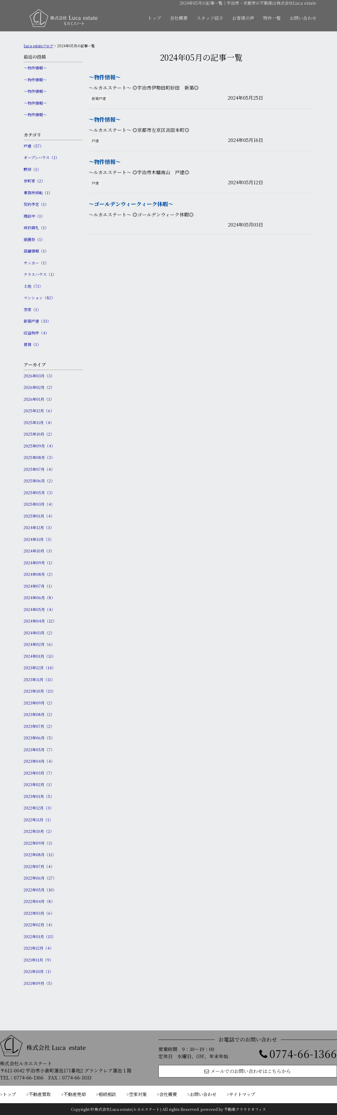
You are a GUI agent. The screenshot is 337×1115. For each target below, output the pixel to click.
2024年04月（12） (40, 621)
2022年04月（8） (39, 901)
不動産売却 (75, 1094)
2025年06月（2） (39, 481)
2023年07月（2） (39, 726)
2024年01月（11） (40, 656)
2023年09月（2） (39, 703)
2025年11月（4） (39, 422)
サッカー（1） (36, 263)
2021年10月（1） (38, 971)
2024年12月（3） (39, 527)
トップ (154, 18)
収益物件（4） (36, 333)
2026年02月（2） (39, 387)
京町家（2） (34, 181)
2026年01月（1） (39, 399)
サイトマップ (242, 1094)
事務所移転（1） (38, 192)
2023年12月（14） (40, 667)
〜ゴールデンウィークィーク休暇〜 (131, 204)
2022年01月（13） (40, 936)
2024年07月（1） (39, 586)
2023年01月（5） (39, 796)
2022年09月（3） (39, 843)
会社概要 (179, 18)
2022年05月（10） (40, 890)
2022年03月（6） (39, 913)
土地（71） (33, 286)
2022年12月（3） (39, 808)
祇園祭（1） (34, 239)
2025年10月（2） (39, 434)
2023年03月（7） (39, 773)
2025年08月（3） (39, 457)
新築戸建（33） (37, 321)
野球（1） (32, 169)
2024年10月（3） (39, 551)
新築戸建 (99, 98)
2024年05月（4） (39, 609)
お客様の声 (243, 18)
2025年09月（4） (39, 446)
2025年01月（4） (39, 516)
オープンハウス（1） (41, 157)
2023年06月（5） (39, 738)
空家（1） (32, 309)
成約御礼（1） (36, 227)
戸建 (95, 140)
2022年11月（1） (38, 819)
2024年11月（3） (39, 539)
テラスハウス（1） (40, 274)
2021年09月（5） (39, 983)
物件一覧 (272, 18)
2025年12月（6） (39, 410)
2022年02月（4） (39, 924)
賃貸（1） (32, 344)
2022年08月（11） (40, 854)
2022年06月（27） (40, 878)
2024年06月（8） (39, 597)
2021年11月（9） (38, 960)
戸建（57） (33, 146)
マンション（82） (39, 297)
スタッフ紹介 (210, 18)
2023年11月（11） (39, 679)
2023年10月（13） (40, 691)
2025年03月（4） (39, 504)
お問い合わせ (303, 18)
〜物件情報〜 (35, 68)
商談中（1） (34, 216)
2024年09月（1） (39, 562)
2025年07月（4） (39, 469)
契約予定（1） (36, 204)
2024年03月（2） (39, 633)
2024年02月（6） (39, 644)
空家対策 (138, 1094)
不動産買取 (40, 1094)
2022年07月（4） (39, 866)
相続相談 (107, 1094)
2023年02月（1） (39, 784)
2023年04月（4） (39, 761)
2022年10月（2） (39, 831)
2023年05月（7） (39, 749)
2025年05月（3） (39, 492)
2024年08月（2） (39, 574)
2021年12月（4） (39, 948)
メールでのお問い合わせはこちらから (247, 1071)
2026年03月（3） (39, 376)
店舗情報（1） (36, 251)
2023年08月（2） (39, 714)
